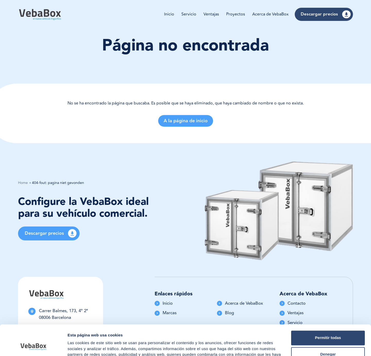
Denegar (328, 325)
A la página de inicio (186, 121)
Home (23, 182)
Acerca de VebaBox (270, 14)
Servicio (188, 14)
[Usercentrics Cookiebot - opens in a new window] (33, 346)
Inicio (169, 14)
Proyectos (235, 14)
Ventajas (211, 14)
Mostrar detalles (83, 346)
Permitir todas (328, 309)
